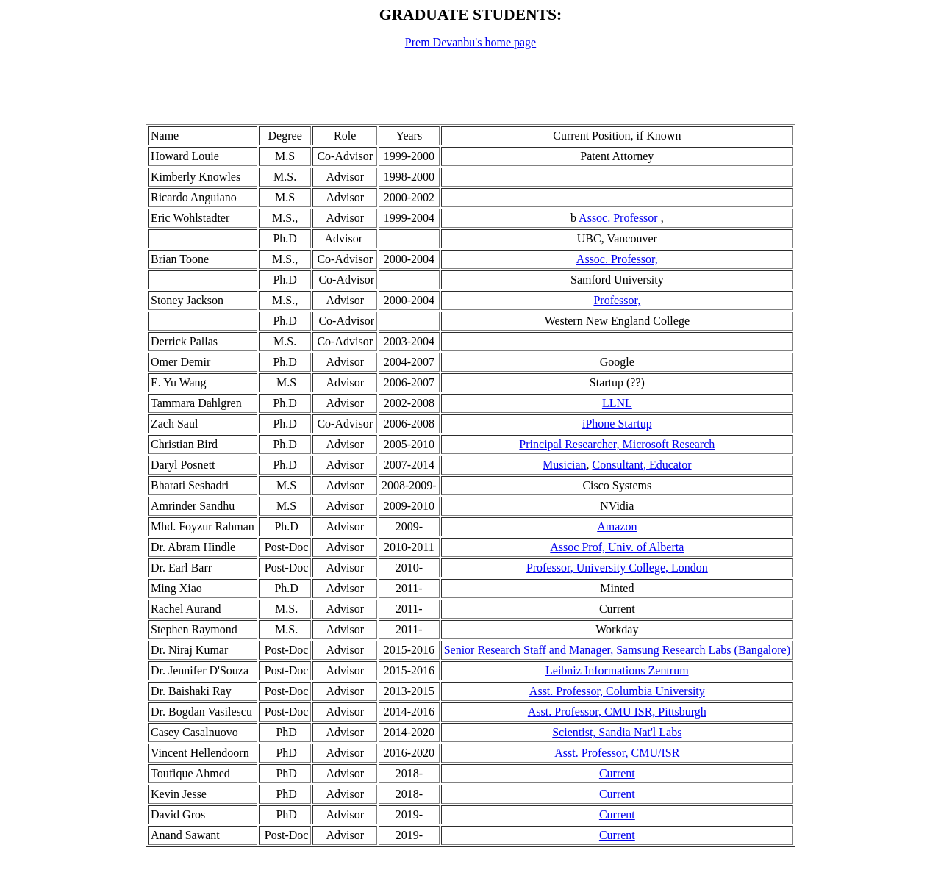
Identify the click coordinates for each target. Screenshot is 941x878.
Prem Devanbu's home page (470, 42)
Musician (565, 464)
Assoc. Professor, (617, 259)
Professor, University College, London (617, 567)
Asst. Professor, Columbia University (617, 691)
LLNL (617, 403)
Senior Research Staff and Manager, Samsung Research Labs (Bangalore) (617, 650)
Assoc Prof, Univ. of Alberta (617, 547)
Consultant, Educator (642, 464)
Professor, (616, 300)
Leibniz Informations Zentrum (617, 670)
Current (617, 773)
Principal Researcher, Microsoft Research (617, 444)
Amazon (617, 526)
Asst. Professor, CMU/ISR (616, 752)
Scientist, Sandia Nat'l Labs (616, 732)
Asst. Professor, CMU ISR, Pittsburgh (617, 711)
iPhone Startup (617, 423)
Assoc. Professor (620, 218)
